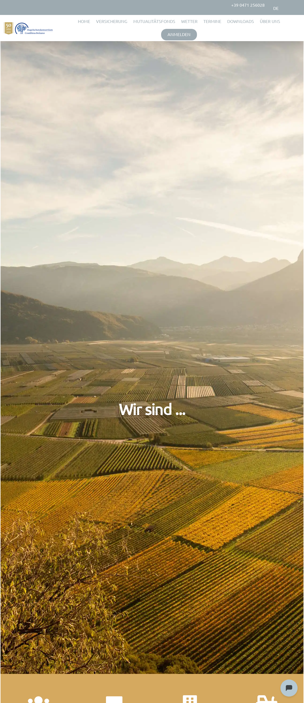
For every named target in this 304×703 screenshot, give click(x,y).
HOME (84, 21)
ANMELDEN (179, 34)
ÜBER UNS (270, 21)
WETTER (189, 21)
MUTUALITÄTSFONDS (154, 21)
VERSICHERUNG (111, 21)
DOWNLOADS (240, 21)
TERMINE (212, 21)
